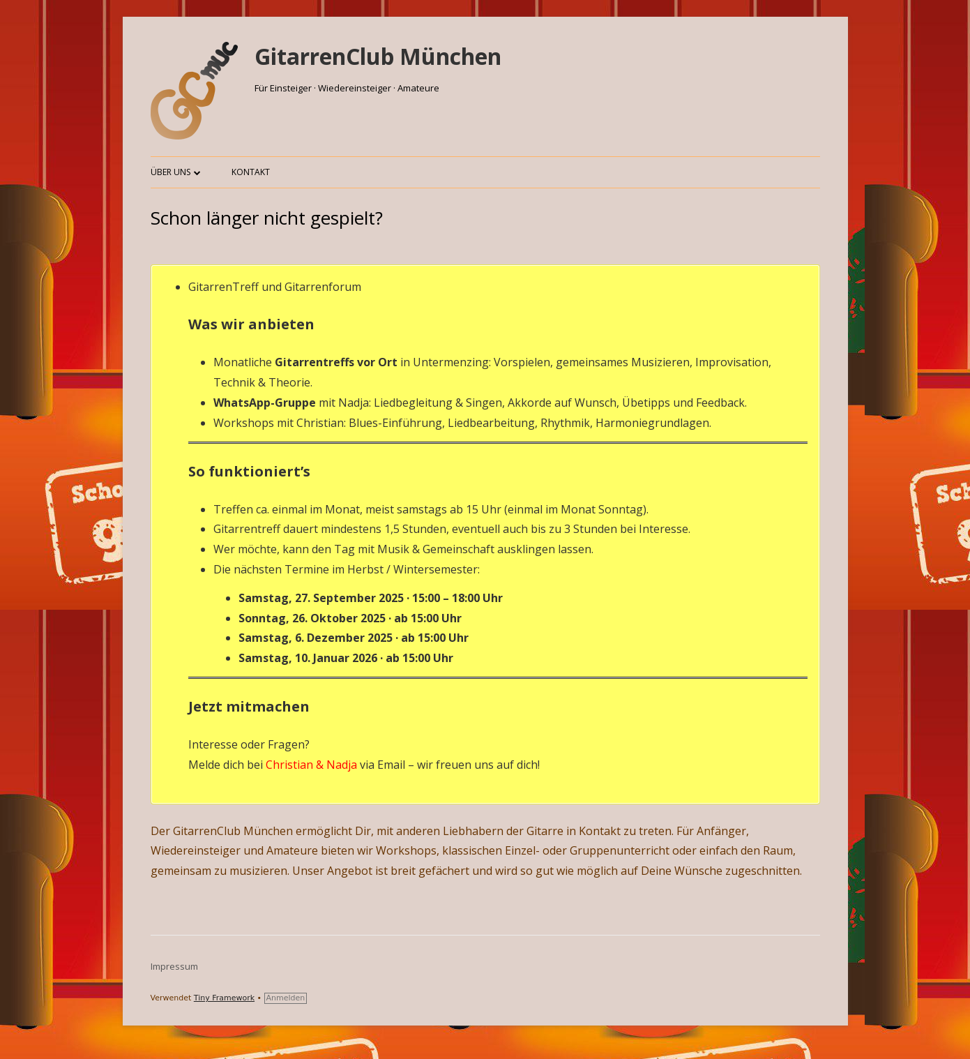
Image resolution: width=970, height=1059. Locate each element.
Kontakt (251, 172)
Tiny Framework (224, 997)
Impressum (174, 966)
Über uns (170, 172)
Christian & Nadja (311, 764)
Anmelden (285, 997)
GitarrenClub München (378, 56)
